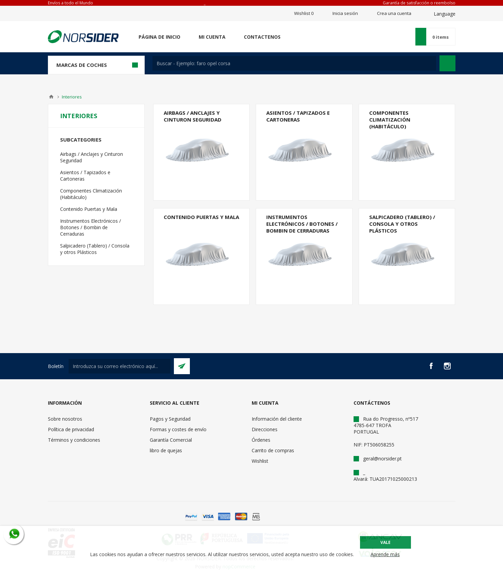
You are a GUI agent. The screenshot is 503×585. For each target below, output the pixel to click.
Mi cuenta (212, 37)
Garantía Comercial (171, 440)
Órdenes (261, 440)
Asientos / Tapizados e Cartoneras (298, 116)
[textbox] (294, 63)
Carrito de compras (273, 450)
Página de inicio (159, 37)
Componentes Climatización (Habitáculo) (389, 119)
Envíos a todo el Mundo (70, 3)
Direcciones (264, 429)
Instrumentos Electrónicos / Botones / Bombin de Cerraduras (302, 224)
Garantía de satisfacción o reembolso (419, 3)
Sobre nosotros (65, 419)
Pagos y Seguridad (170, 419)
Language (444, 14)
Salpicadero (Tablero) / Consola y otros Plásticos (402, 224)
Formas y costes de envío (178, 429)
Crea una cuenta (394, 13)
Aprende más (385, 554)
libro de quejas (166, 450)
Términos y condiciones (74, 440)
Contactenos (262, 37)
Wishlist (260, 461)
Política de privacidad (71, 429)
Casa (51, 96)
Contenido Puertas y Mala (201, 217)
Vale (385, 542)
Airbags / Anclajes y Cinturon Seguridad (192, 116)
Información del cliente (277, 419)
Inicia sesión (345, 13)
